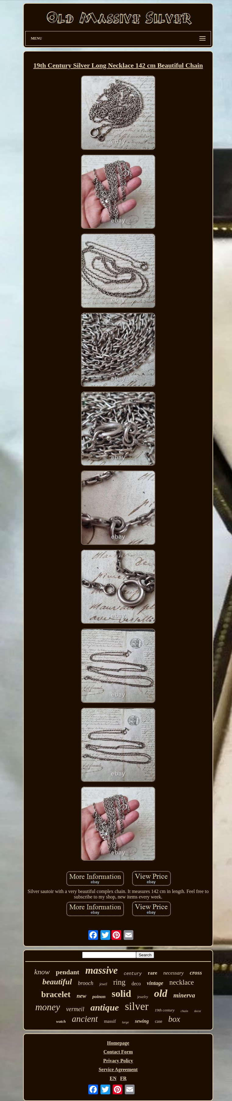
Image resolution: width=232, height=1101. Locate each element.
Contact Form (118, 1051)
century (133, 973)
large (125, 1022)
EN (113, 1078)
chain (184, 1011)
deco (136, 983)
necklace (181, 982)
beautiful (57, 981)
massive (101, 970)
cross (196, 972)
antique (104, 1007)
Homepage (118, 1043)
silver (137, 1006)
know (42, 972)
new (81, 996)
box (174, 1019)
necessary (173, 973)
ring (119, 982)
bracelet (55, 994)
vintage (155, 983)
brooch (85, 983)
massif (110, 1021)
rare (152, 973)
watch (61, 1021)
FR (123, 1078)
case (158, 1021)
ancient (85, 1019)
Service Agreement (118, 1069)
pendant (67, 972)
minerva (184, 995)
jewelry (142, 997)
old (160, 993)
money (47, 1007)
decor (197, 1011)
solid (121, 993)
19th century (164, 1010)
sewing (142, 1021)
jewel (103, 984)
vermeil (75, 1009)
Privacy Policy (118, 1060)
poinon (98, 996)
